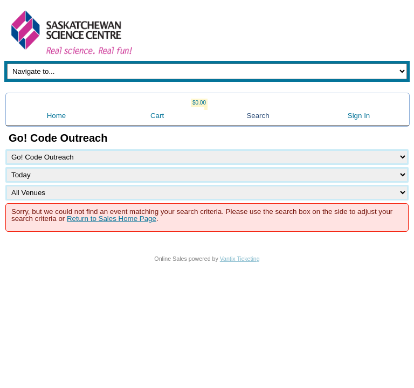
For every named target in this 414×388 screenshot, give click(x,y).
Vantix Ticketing (240, 258)
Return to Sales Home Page (111, 218)
